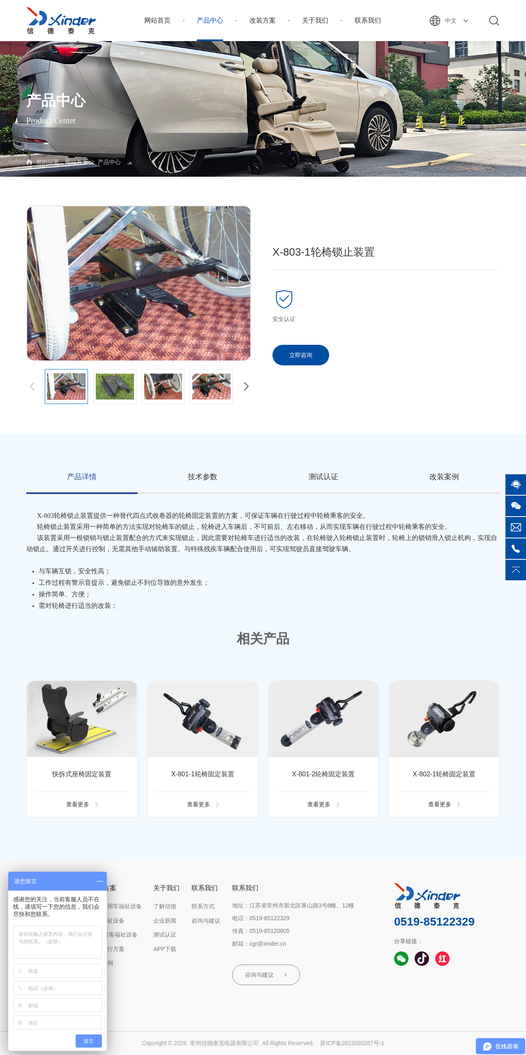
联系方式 (203, 906)
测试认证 (164, 934)
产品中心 (109, 162)
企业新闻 (164, 920)
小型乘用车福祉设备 (116, 906)
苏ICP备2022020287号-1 (352, 1043)
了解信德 (164, 906)
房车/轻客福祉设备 (114, 934)
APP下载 (164, 949)
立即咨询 (300, 355)
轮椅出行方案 (107, 949)
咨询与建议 (205, 920)
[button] (245, 387)
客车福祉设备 (107, 920)
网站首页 (76, 162)
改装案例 (101, 963)
